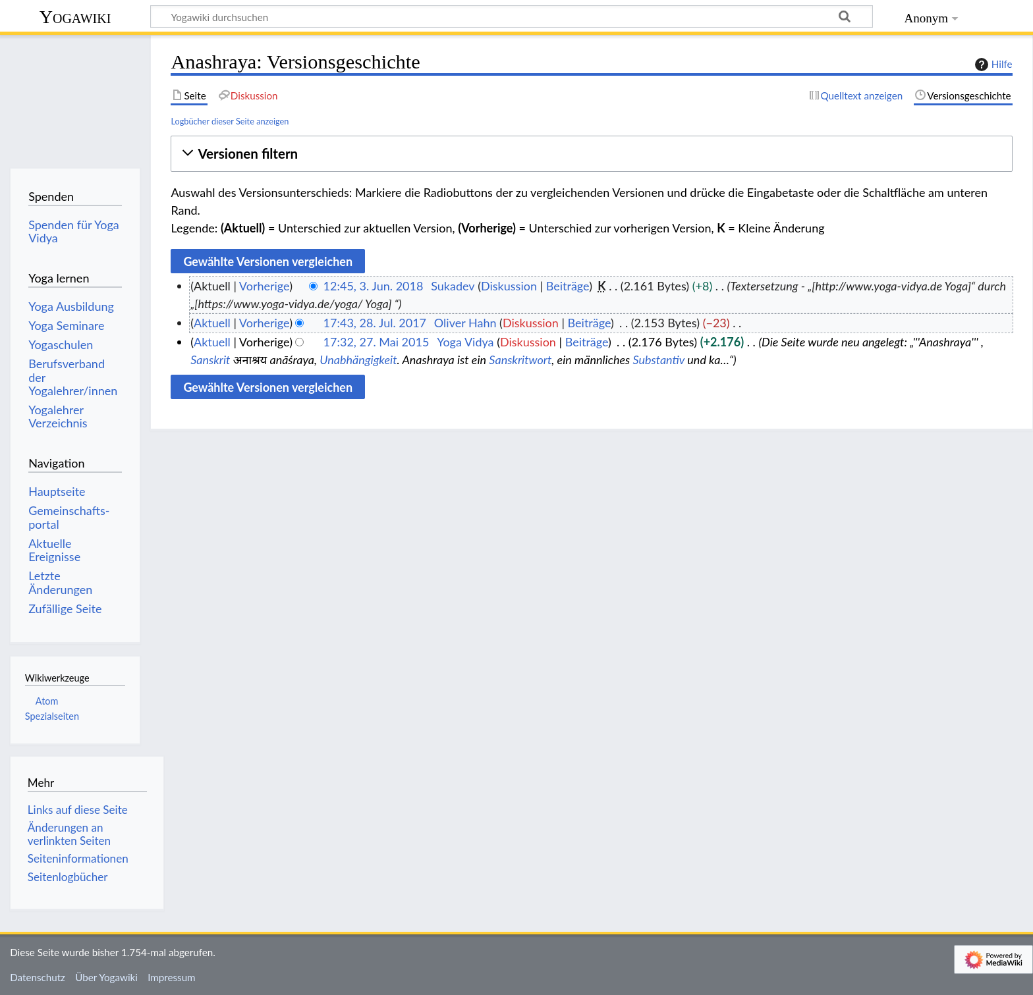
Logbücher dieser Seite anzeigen (230, 121)
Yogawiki (75, 17)
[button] (591, 154)
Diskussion (509, 286)
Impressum (172, 977)
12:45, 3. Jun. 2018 (373, 286)
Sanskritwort (520, 359)
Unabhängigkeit (358, 359)
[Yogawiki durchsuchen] (511, 16)
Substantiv (658, 359)
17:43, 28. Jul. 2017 (374, 322)
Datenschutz (37, 977)
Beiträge (567, 286)
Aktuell (212, 322)
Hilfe (992, 64)
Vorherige (264, 286)
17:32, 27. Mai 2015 (376, 342)
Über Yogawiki (106, 977)
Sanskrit (210, 359)
